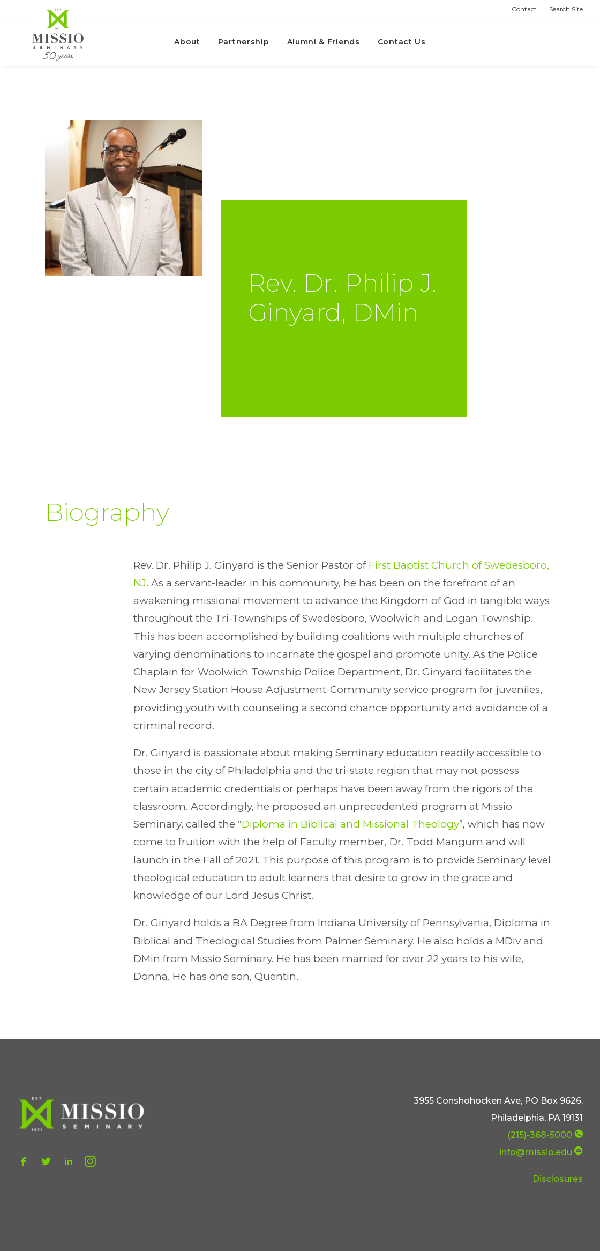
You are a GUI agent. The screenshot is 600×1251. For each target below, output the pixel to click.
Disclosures (557, 1179)
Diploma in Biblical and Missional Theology (350, 824)
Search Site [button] (566, 9)
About (187, 42)
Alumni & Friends (323, 42)
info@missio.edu (535, 1152)
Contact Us (402, 42)
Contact (524, 9)
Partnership (243, 42)
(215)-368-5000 (539, 1135)
